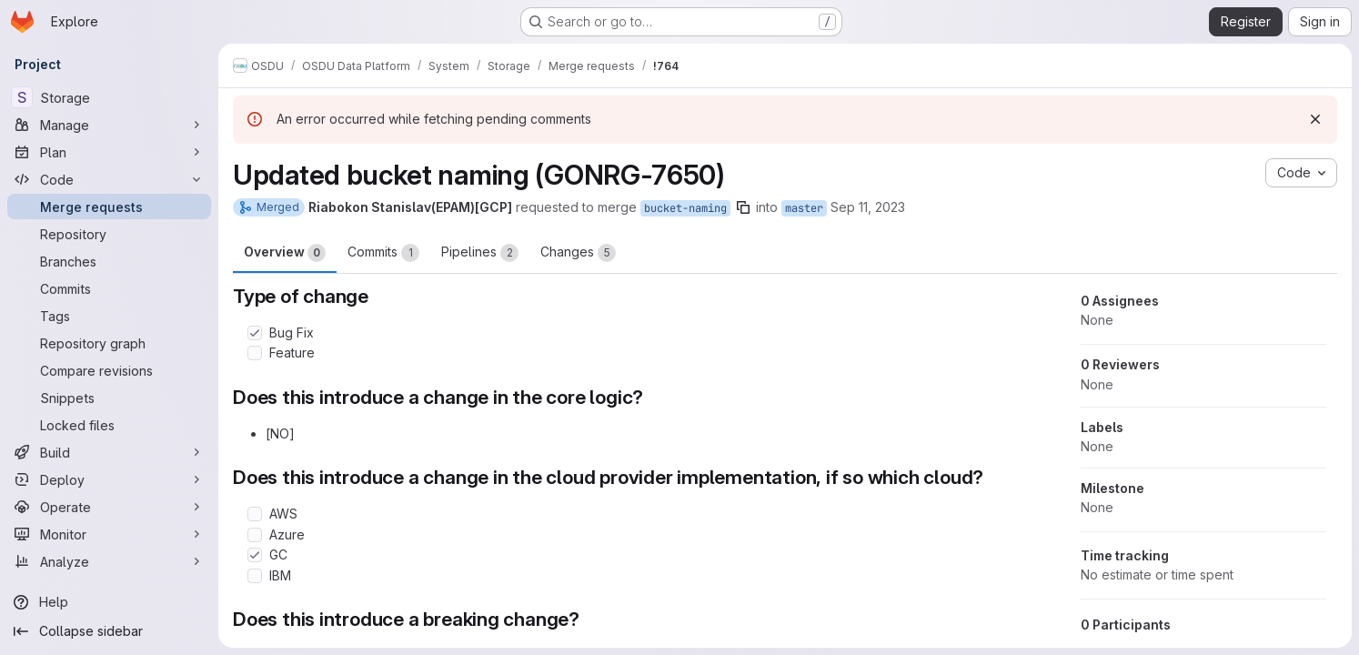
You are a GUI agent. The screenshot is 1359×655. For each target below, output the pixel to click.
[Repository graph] (109, 343)
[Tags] (109, 315)
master (804, 208)
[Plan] (109, 152)
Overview (285, 253)
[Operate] (109, 506)
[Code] (109, 179)
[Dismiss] (1315, 119)
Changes (578, 253)
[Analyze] (109, 561)
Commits (383, 253)
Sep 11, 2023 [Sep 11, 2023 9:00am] (867, 207)
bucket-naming (685, 208)
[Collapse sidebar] (109, 631)
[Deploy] (109, 479)
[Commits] (109, 288)
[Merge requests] (109, 206)
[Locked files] (109, 425)
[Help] (109, 602)
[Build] (109, 452)
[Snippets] (109, 397)
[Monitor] (109, 534)
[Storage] (109, 97)
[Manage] (109, 124)
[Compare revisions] (109, 370)
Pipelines (479, 253)
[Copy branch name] (743, 207)
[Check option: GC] (254, 555)
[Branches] (109, 261)
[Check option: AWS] (254, 514)
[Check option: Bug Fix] (254, 333)
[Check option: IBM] (254, 576)
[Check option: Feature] (254, 353)
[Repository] (109, 234)
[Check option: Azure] (254, 535)
